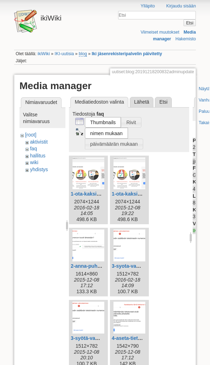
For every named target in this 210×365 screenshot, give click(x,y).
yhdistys (39, 169)
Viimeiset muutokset (160, 32)
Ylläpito (148, 6)
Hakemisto (185, 38)
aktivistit (39, 142)
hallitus (38, 155)
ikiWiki (43, 53)
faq (33, 148)
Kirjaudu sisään (181, 6)
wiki (34, 162)
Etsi (189, 23)
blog (83, 53)
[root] (30, 135)
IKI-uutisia (64, 53)
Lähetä (141, 102)
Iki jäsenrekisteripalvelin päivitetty (127, 53)
